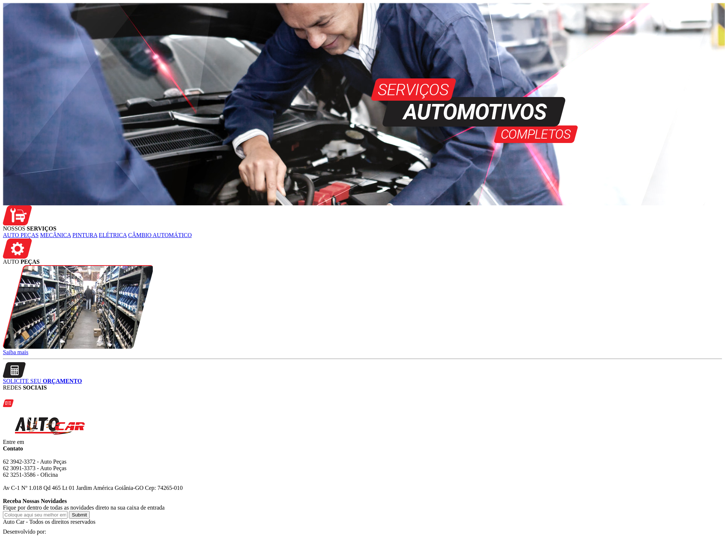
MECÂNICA (55, 235)
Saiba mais (15, 352)
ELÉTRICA (113, 235)
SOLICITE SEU (42, 381)
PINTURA (84, 235)
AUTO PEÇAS (21, 235)
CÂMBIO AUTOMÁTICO (159, 235)
